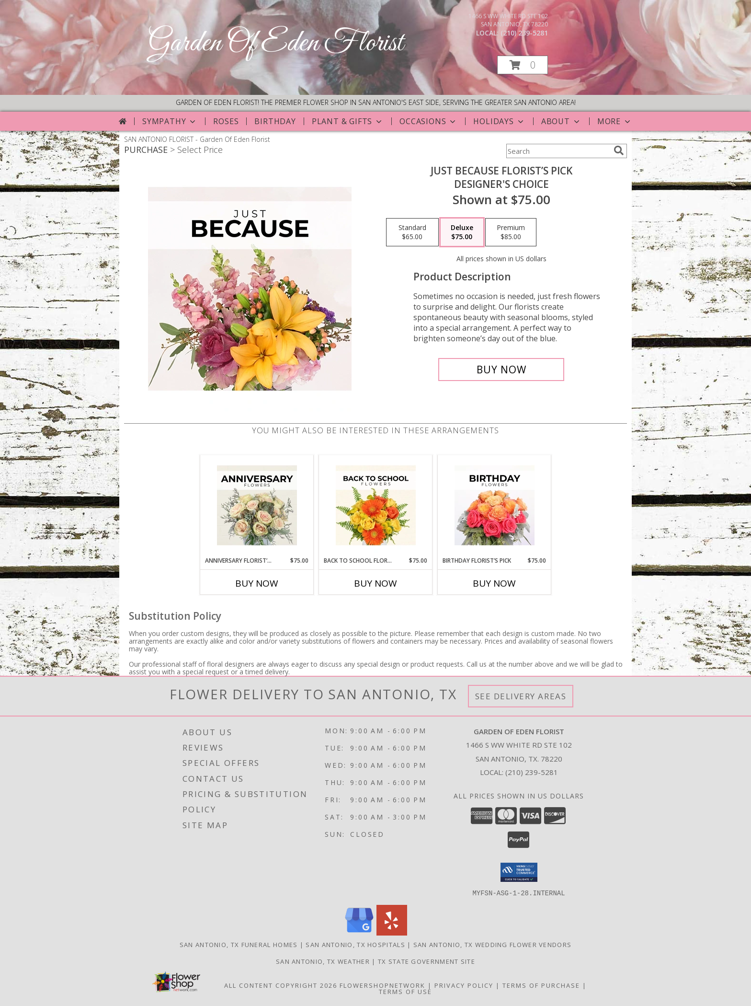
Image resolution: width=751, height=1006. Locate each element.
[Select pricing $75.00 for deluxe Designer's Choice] (462, 232)
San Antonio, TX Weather (323, 961)
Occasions (428, 121)
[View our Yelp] (391, 932)
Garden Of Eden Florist (275, 43)
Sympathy (169, 121)
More (614, 121)
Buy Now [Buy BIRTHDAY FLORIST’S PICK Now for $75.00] (494, 583)
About (561, 121)
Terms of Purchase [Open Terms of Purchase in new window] (541, 985)
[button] (522, 65)
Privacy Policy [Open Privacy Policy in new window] (463, 985)
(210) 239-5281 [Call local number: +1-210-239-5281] (524, 32)
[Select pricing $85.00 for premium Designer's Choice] (511, 232)
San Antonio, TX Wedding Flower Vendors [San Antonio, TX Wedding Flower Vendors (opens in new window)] (492, 944)
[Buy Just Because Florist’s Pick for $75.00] (501, 369)
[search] (618, 150)
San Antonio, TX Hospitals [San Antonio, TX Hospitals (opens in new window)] (355, 944)
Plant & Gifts (348, 121)
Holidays (499, 121)
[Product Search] (558, 151)
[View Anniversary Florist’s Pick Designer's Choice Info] (257, 505)
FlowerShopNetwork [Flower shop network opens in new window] (382, 985)
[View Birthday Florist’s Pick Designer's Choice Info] (495, 505)
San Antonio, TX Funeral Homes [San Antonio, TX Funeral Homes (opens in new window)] (239, 944)
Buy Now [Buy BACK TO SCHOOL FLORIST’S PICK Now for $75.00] (375, 583)
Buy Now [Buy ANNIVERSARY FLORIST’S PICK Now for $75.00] (256, 583)
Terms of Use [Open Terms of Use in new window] (405, 991)
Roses (226, 121)
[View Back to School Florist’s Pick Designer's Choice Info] (376, 505)
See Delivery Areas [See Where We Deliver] (521, 696)
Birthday (275, 121)
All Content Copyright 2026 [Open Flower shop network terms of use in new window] (280, 985)
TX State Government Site (426, 961)
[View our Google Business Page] (359, 932)
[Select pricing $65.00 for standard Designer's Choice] (412, 232)
